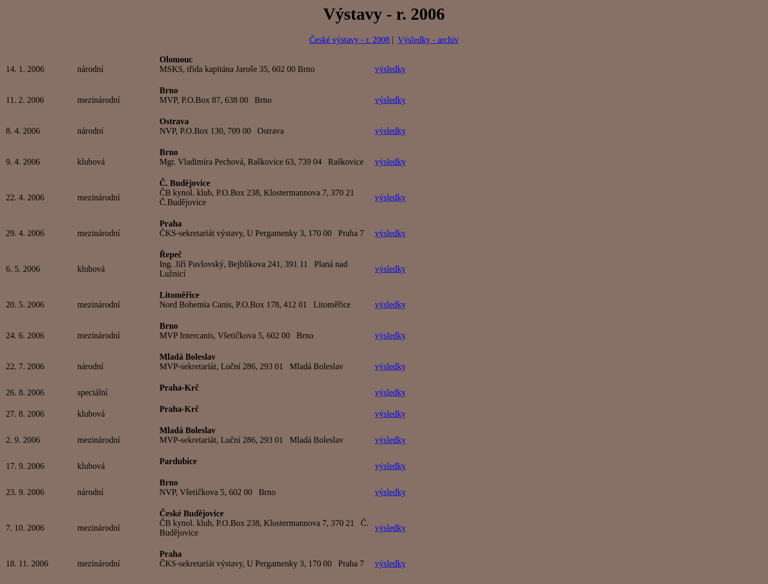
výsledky (390, 69)
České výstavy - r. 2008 (349, 39)
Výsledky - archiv (428, 39)
